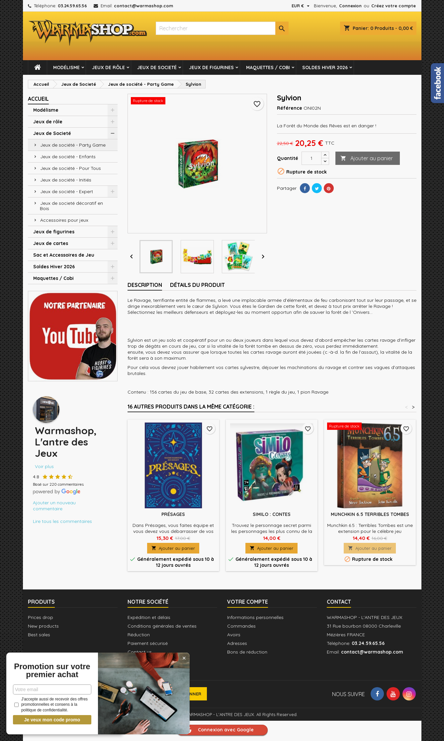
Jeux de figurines (211, 67)
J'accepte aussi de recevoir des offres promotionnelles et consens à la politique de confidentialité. (49, 704)
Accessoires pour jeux (64, 220)
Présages (173, 514)
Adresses (237, 643)
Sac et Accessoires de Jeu (63, 255)
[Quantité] (311, 158)
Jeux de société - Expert (66, 191)
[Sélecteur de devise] (301, 5)
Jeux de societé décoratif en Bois (71, 205)
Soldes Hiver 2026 (325, 67)
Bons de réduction (247, 652)
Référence (289, 108)
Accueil (38, 98)
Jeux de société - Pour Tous (70, 168)
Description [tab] (145, 285)
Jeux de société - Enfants (68, 157)
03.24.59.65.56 (72, 5)
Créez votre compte (393, 5)
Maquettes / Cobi (268, 67)
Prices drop (40, 617)
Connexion (350, 5)
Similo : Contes (272, 514)
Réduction (139, 635)
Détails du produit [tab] (197, 285)
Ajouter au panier (366, 158)
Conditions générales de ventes (162, 626)
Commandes (241, 626)
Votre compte (247, 601)
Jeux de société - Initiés (65, 180)
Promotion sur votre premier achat (50, 667)
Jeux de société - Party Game (73, 145)
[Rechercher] (222, 28)
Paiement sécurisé (148, 643)
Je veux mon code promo (50, 719)
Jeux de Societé (157, 67)
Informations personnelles (255, 617)
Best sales (39, 635)
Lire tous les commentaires (62, 521)
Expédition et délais (149, 617)
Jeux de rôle (108, 67)
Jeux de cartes (50, 243)
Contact (339, 601)
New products (43, 626)
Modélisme (66, 67)
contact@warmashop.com (143, 5)
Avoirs (233, 635)
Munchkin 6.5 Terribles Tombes (370, 514)
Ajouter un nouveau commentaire (54, 506)
